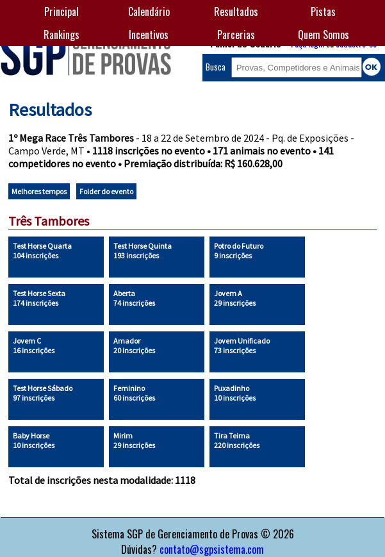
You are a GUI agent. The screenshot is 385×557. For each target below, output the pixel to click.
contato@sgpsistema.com (212, 549)
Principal (61, 11)
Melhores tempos (39, 191)
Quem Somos (323, 34)
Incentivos (148, 34)
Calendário (149, 11)
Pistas (323, 11)
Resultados (236, 11)
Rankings (61, 34)
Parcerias (236, 34)
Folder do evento (106, 191)
